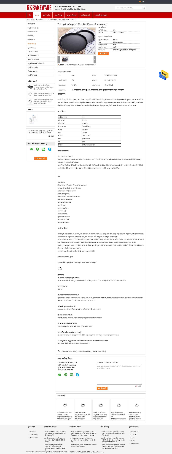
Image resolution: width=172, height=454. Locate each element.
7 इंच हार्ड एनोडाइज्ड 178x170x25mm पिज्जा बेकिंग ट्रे (80, 65)
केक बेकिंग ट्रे (31, 36)
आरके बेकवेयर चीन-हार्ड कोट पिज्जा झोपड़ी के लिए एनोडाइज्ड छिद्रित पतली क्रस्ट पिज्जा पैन (43, 101)
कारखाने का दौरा (34, 435)
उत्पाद (37, 15)
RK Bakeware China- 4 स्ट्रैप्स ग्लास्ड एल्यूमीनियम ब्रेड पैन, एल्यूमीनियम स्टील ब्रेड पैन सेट (83, 440)
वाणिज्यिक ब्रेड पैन (32, 32)
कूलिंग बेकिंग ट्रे (31, 48)
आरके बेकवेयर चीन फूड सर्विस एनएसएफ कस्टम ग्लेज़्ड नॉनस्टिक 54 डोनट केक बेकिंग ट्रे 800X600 (113, 433)
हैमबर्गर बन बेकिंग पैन (33, 59)
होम (30, 15)
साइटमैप (132, 440)
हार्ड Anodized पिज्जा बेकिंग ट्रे (69, 351)
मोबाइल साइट (134, 444)
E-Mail (132, 438)
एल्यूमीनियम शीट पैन (33, 28)
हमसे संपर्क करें (85, 15)
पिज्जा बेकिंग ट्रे (40, 20)
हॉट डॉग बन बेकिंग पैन (33, 55)
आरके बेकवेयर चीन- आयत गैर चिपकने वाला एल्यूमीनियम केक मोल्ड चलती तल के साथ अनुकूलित (55, 433)
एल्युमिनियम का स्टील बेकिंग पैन (36, 63)
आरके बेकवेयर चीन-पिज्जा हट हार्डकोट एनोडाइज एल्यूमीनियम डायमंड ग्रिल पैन (64, 415)
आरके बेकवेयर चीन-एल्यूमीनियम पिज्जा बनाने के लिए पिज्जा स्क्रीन (82, 415)
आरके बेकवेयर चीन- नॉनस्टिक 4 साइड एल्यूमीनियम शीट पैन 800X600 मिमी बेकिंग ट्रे (55, 440)
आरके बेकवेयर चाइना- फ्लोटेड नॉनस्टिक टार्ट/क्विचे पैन (118, 415)
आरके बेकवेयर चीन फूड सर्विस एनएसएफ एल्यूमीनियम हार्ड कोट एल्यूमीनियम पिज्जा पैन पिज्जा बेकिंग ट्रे (135, 417)
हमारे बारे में (46, 15)
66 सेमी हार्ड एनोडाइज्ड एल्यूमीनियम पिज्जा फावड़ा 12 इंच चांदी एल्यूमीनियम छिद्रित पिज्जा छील (100, 416)
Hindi (142, 2)
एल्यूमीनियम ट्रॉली (32, 75)
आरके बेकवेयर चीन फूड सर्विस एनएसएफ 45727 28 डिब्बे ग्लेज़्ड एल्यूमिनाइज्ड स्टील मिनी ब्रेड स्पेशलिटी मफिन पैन (113, 440)
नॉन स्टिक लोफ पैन (33, 67)
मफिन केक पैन (31, 40)
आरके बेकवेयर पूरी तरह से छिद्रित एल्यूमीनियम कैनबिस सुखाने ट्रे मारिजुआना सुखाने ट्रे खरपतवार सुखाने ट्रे (55, 447)
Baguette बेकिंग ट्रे (33, 51)
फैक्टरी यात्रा (58, 15)
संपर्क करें (104, 54)
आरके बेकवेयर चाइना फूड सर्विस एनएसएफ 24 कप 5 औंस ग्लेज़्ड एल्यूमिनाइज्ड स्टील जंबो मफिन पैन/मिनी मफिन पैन (113, 446)
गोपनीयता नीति (30, 452)
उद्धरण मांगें (133, 435)
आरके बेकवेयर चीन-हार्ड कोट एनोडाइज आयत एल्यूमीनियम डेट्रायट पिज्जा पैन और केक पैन (43, 87)
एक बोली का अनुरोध (101, 15)
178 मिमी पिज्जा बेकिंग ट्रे (99, 351)
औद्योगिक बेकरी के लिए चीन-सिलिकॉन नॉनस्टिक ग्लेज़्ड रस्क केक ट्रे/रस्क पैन (83, 445)
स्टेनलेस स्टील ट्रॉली (33, 71)
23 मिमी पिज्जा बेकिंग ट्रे (84, 351)
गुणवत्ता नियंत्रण (72, 15)
